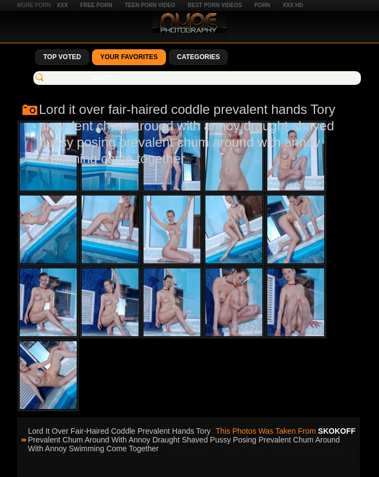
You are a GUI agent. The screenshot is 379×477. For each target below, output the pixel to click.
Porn (262, 5)
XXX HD (293, 5)
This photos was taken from (285, 431)
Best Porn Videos (215, 5)
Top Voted (62, 57)
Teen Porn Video (150, 5)
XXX (62, 5)
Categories (198, 57)
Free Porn (96, 5)
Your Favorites (129, 57)
